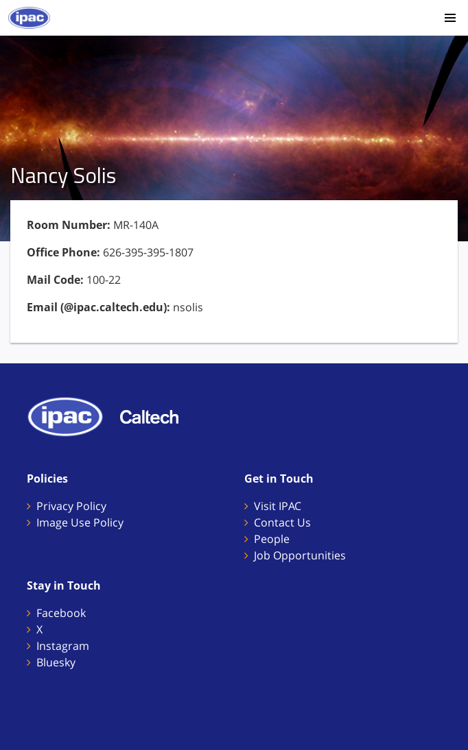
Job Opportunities (300, 555)
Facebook (61, 612)
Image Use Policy (80, 522)
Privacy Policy (71, 505)
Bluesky (55, 662)
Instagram (62, 645)
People (272, 538)
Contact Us (282, 522)
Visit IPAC (277, 505)
